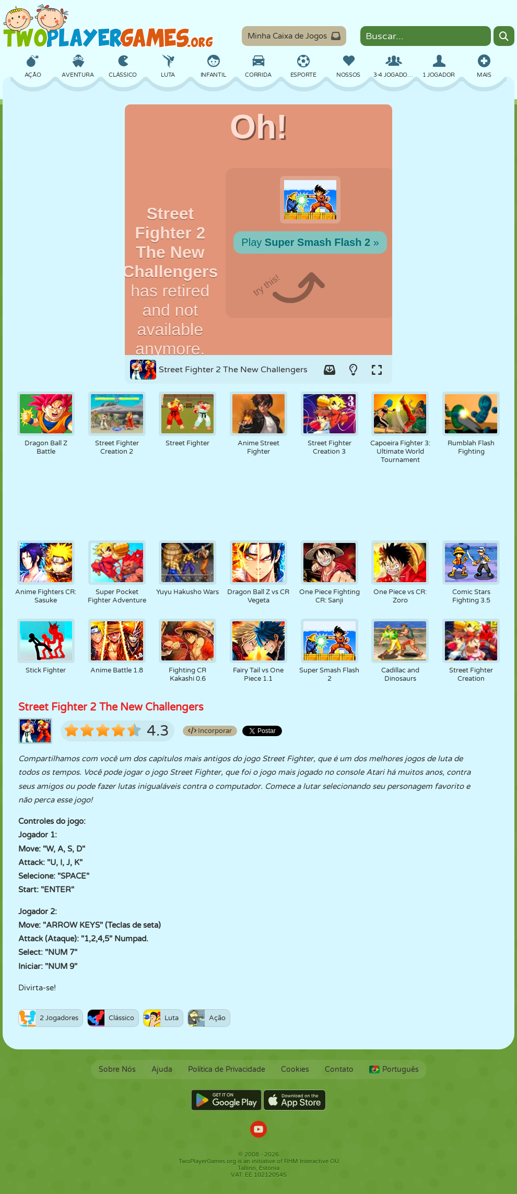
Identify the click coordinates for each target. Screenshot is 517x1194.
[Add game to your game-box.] (329, 369)
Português (394, 1069)
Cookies (295, 1069)
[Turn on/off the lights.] (353, 369)
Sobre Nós (117, 1069)
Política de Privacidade (226, 1069)
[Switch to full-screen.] (376, 369)
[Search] (504, 36)
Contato (339, 1069)
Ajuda (161, 1069)
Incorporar (210, 731)
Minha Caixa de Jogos (294, 36)
